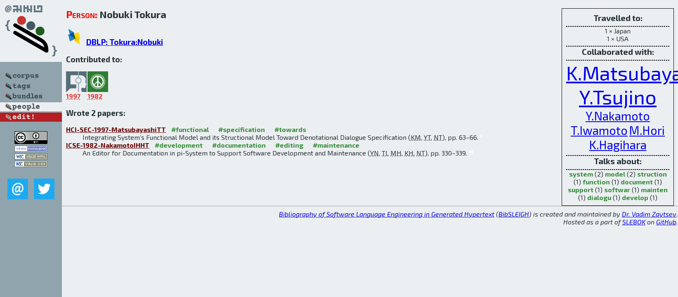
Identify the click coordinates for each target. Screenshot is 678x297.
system (581, 174)
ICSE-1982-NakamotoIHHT (107, 145)
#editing (289, 145)
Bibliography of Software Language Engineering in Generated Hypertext (386, 214)
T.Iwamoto (599, 130)
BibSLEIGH (513, 214)
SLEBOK (633, 222)
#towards (290, 129)
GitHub (666, 222)
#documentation (239, 145)
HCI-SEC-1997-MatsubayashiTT (116, 129)
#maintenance (336, 145)
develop (635, 197)
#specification (241, 129)
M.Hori (647, 130)
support (580, 189)
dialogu (599, 197)
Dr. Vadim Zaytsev (649, 214)
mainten (654, 189)
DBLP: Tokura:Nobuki (124, 42)
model (615, 174)
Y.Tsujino (618, 96)
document (637, 182)
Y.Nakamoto (618, 115)
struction (652, 174)
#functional (190, 129)
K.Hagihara (618, 144)
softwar (617, 189)
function (596, 182)
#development (179, 145)
